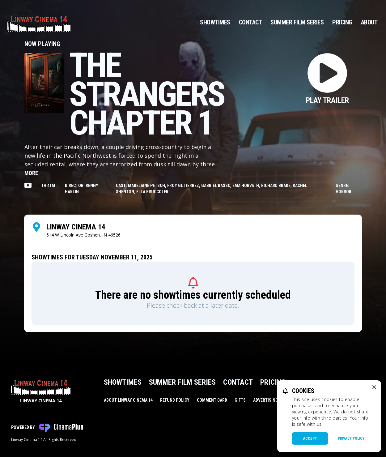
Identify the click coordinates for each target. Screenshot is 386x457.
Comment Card (212, 400)
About (369, 22)
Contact (250, 22)
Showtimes (215, 22)
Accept (310, 438)
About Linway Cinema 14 (128, 400)
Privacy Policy (351, 438)
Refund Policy (174, 400)
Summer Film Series (297, 22)
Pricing (342, 22)
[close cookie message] (374, 387)
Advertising (265, 400)
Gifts (240, 400)
